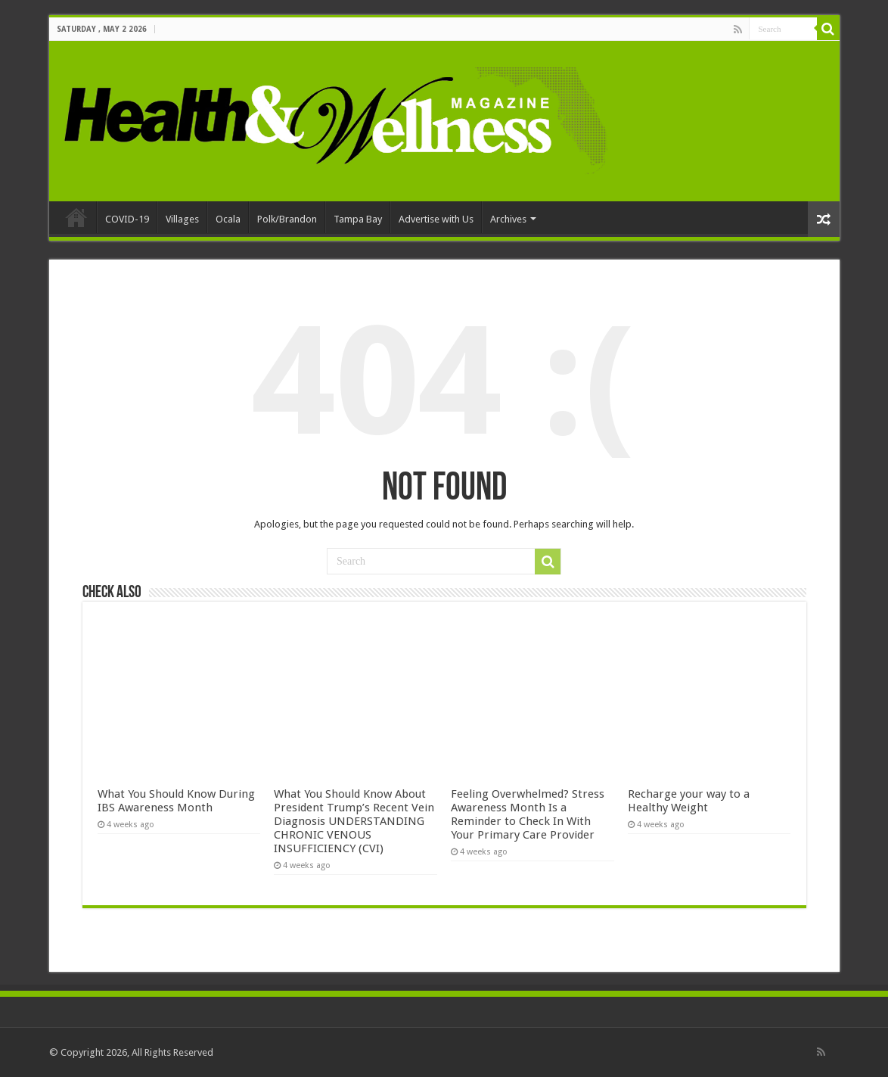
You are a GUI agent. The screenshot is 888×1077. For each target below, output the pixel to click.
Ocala (228, 219)
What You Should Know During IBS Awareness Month (176, 800)
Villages (182, 219)
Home (76, 217)
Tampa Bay (358, 219)
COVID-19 (127, 219)
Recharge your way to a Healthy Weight (689, 800)
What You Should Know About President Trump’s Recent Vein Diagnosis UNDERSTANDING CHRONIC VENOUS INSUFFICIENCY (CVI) (354, 821)
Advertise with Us (436, 219)
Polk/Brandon (287, 219)
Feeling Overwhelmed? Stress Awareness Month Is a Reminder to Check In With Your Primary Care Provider (527, 814)
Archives (508, 219)
